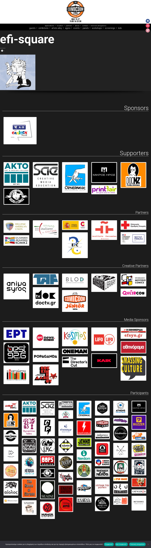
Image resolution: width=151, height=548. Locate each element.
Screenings (110, 28)
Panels (86, 28)
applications (49, 25)
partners (69, 25)
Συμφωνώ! (109, 544)
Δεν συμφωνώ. (121, 544)
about (77, 25)
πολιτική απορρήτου (98, 25)
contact (85, 25)
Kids (120, 28)
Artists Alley (57, 28)
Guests (32, 28)
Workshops (97, 28)
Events (76, 28)
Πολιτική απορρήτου (137, 544)
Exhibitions (43, 28)
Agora (67, 28)
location (60, 25)
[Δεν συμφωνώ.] (148, 544)
